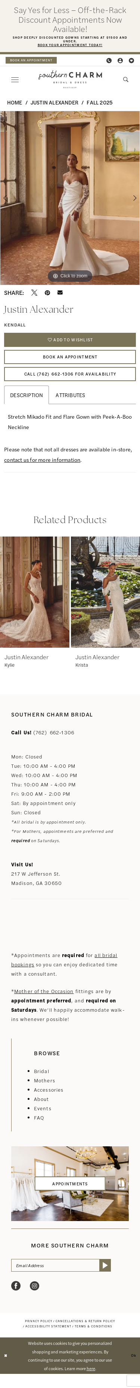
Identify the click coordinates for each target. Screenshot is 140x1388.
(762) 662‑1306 (53, 744)
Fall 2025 (99, 104)
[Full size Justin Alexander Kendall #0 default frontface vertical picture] (70, 200)
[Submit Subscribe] (122, 1278)
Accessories (48, 1101)
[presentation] (34, 604)
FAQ (39, 1129)
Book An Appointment (70, 363)
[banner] (70, 81)
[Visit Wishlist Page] (131, 62)
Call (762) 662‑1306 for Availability (70, 384)
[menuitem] (36, 62)
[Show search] (126, 81)
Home (14, 104)
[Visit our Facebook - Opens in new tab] (16, 1300)
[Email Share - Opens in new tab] (60, 294)
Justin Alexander (54, 104)
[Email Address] (70, 1278)
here (91, 1382)
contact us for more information (42, 472)
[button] (120, 62)
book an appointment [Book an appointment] (35, 62)
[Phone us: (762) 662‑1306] (109, 62)
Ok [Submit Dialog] (133, 1369)
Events (43, 1120)
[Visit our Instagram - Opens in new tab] (34, 1300)
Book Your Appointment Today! (70, 46)
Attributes (70, 407)
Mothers (44, 1092)
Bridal (41, 1082)
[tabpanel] (70, 200)
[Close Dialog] (6, 1369)
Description (26, 407)
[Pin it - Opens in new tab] (47, 294)
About (41, 1110)
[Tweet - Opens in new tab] (34, 294)
